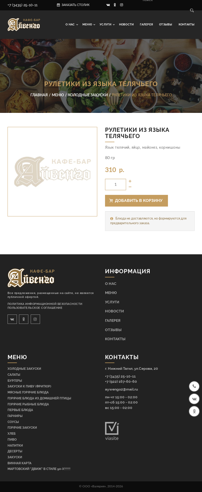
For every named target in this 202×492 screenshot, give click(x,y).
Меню (87, 24)
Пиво (12, 439)
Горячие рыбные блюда (28, 404)
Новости (126, 24)
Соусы (13, 422)
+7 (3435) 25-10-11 (22, 5)
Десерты (15, 451)
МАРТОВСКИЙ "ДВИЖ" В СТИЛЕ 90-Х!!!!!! (39, 469)
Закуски (15, 457)
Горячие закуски (22, 427)
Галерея (146, 24)
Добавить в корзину (135, 200)
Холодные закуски (24, 369)
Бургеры (15, 380)
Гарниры (15, 416)
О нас (70, 24)
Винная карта (19, 463)
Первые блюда (20, 410)
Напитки (15, 445)
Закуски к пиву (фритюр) (29, 386)
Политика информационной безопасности (45, 304)
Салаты (14, 375)
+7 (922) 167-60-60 (121, 381)
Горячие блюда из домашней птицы (39, 398)
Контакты (187, 24)
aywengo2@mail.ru (121, 389)
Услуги (106, 24)
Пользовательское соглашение (35, 308)
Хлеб (12, 433)
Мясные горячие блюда (28, 392)
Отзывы (165, 24)
